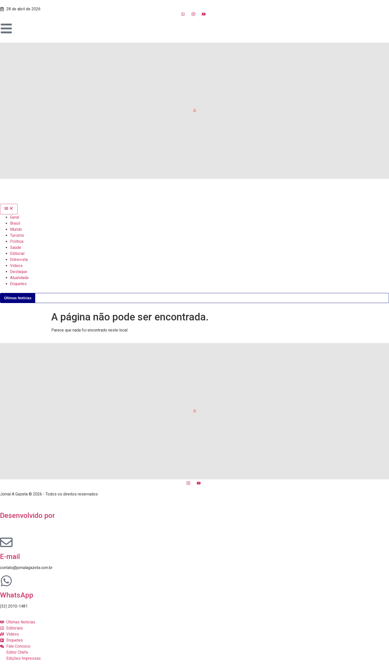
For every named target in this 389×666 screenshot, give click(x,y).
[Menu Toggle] (9, 209)
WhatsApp (16, 595)
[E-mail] (6, 542)
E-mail (10, 556)
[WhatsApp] (6, 581)
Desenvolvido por (27, 515)
